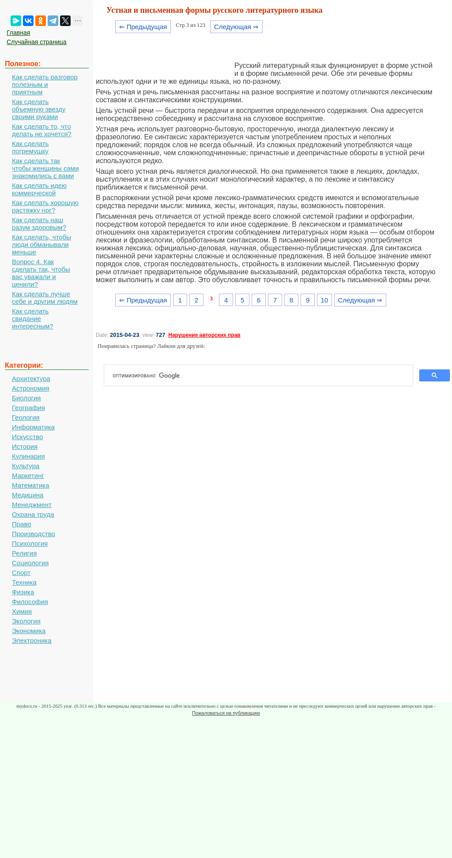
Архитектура (31, 378)
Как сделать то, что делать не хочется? (42, 130)
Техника (24, 582)
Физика (23, 592)
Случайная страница (37, 41)
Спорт (21, 572)
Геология (26, 417)
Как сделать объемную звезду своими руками (38, 109)
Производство (33, 533)
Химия (22, 611)
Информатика (33, 427)
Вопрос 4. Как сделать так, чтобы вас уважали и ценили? (41, 273)
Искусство (27, 436)
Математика (30, 485)
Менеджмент (32, 504)
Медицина (27, 495)
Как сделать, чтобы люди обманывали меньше (41, 244)
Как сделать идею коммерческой (39, 189)
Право (21, 524)
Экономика (28, 630)
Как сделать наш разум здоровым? (39, 223)
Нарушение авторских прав (204, 335)
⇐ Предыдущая (143, 26)
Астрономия (30, 388)
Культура (25, 466)
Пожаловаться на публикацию (226, 713)
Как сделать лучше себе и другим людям (45, 297)
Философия (30, 601)
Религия (24, 553)
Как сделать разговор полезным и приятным (45, 84)
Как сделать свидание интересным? (32, 318)
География (28, 407)
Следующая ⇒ (236, 26)
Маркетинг (28, 475)
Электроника (32, 640)
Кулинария (28, 456)
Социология (30, 563)
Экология (26, 621)
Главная (18, 32)
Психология (30, 543)
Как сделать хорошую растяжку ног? (45, 206)
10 (324, 300)
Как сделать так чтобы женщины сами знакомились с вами (45, 168)
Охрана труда (33, 514)
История (25, 446)
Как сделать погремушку (30, 147)
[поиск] (262, 376)
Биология (26, 398)
